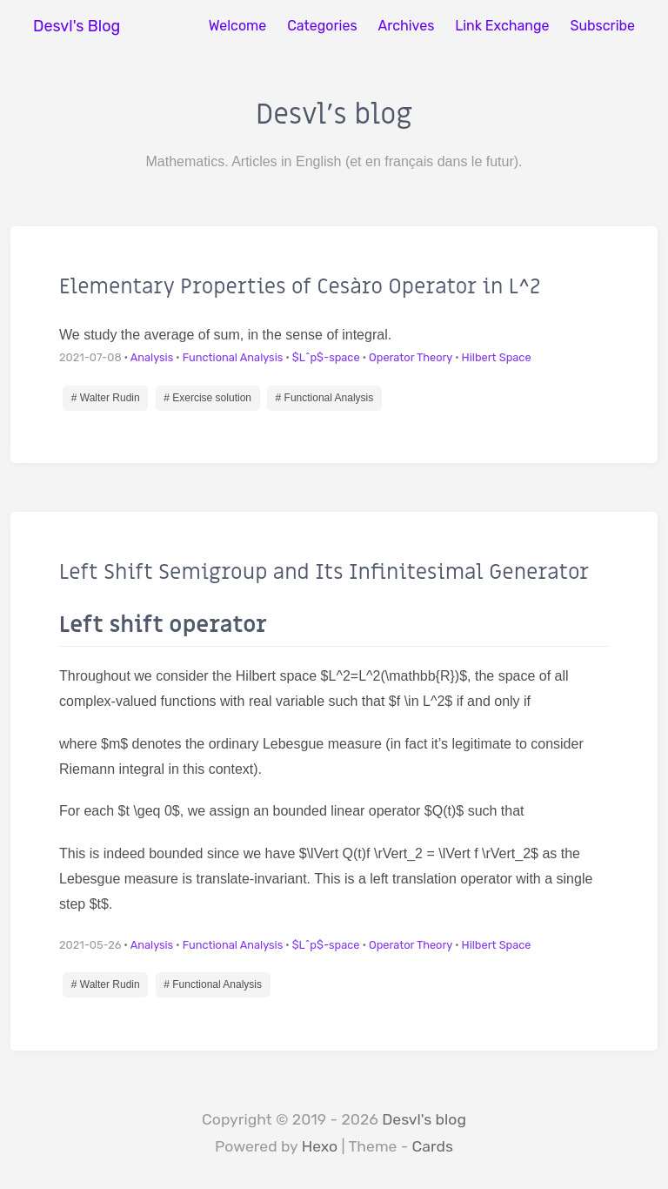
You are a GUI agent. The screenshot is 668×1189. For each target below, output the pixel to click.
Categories (322, 25)
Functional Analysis (233, 357)
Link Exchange (502, 25)
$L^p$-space (326, 357)
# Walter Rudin (105, 398)
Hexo (320, 1146)
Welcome (238, 25)
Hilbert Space (496, 357)
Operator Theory (410, 357)
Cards (432, 1146)
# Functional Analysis (325, 398)
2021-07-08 (90, 357)
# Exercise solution (207, 398)
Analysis (152, 357)
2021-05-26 (90, 944)
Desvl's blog (424, 1119)
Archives (406, 25)
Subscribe (602, 25)
